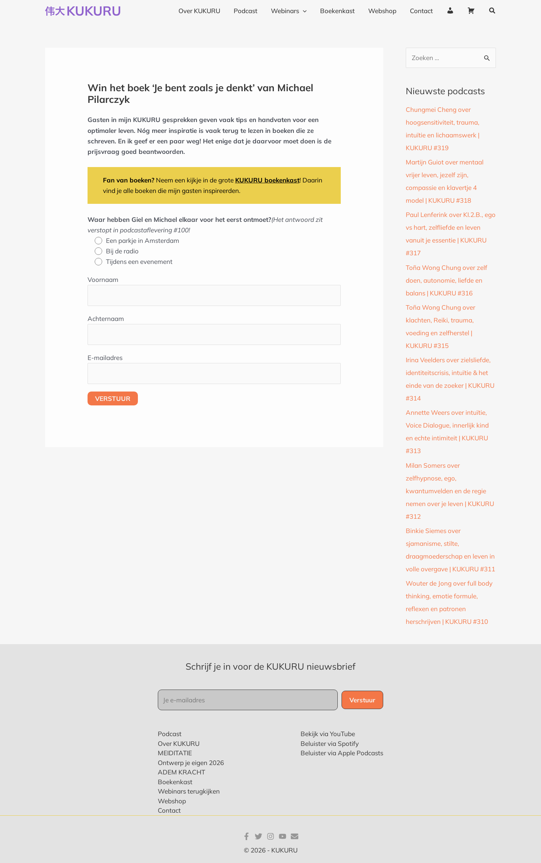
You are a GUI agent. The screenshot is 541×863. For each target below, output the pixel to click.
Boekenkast (175, 782)
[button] (492, 11)
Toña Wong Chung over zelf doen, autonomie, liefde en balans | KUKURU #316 (446, 280)
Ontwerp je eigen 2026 (191, 763)
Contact (169, 810)
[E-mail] (294, 836)
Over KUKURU (178, 743)
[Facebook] (246, 836)
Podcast (169, 734)
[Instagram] (270, 836)
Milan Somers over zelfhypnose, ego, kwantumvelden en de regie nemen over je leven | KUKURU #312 (450, 490)
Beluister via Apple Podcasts (342, 753)
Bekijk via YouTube (328, 734)
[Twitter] (258, 836)
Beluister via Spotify (330, 743)
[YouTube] (282, 836)
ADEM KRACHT (181, 772)
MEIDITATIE (175, 753)
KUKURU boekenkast (267, 180)
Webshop (172, 801)
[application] (307, 10)
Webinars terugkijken (189, 791)
